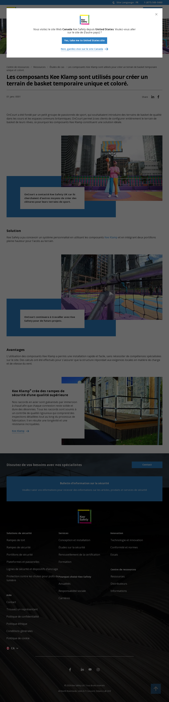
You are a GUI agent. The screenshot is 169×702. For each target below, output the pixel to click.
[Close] (156, 14)
